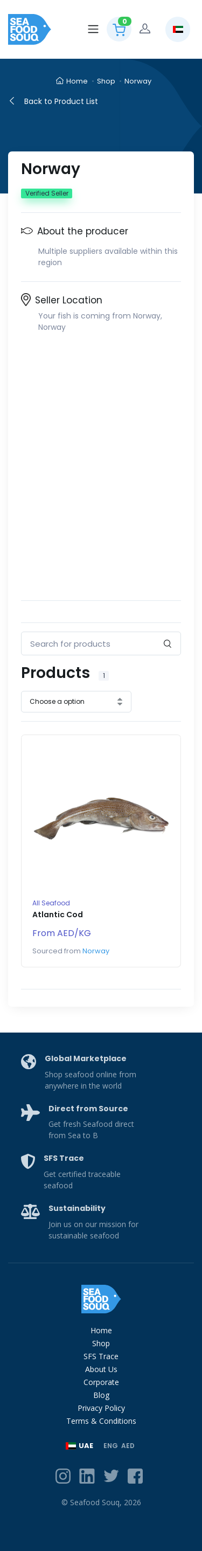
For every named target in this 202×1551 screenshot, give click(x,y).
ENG (110, 1445)
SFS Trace (101, 1356)
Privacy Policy (101, 1408)
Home (72, 81)
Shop (106, 81)
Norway (137, 81)
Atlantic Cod (57, 914)
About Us (101, 1369)
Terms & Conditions (101, 1421)
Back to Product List (53, 101)
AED (128, 1445)
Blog (101, 1395)
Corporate (101, 1382)
